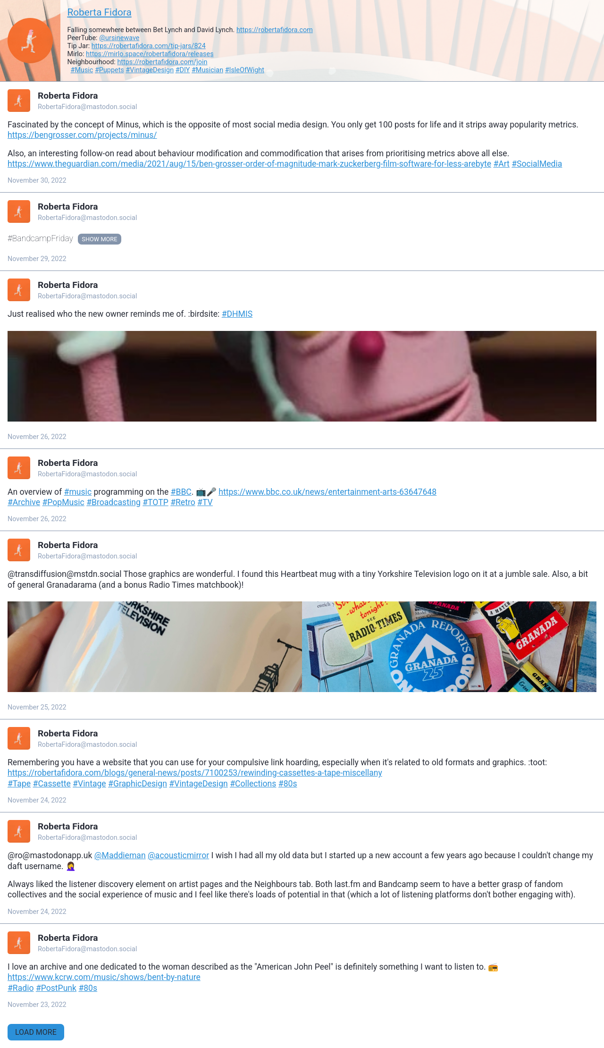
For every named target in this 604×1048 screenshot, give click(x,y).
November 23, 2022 (37, 1005)
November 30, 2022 (37, 181)
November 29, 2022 (37, 259)
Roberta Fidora (99, 12)
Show (90, 239)
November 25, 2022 (37, 707)
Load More (36, 1032)
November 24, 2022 (37, 800)
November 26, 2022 (37, 437)
